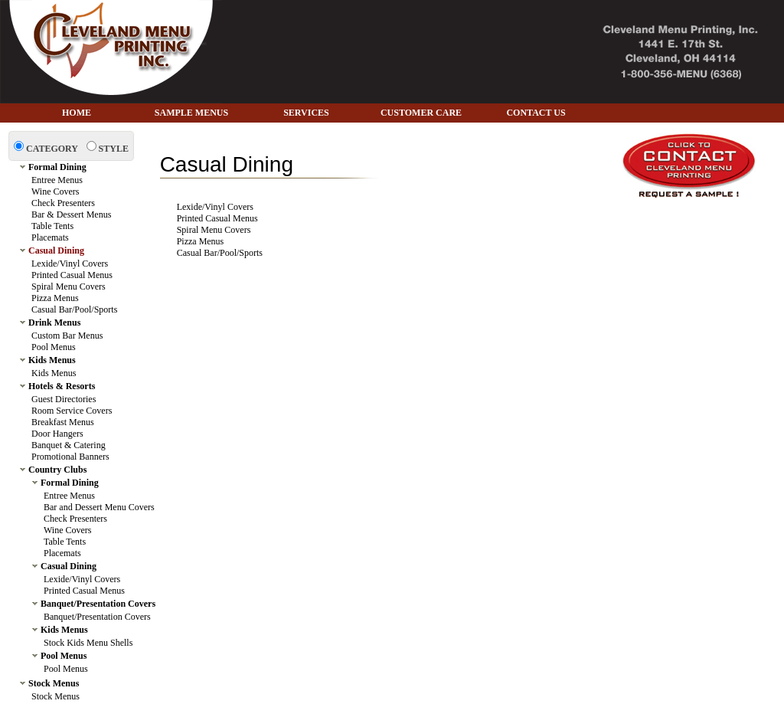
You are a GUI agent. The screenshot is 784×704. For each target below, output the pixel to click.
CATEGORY (52, 148)
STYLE (114, 148)
